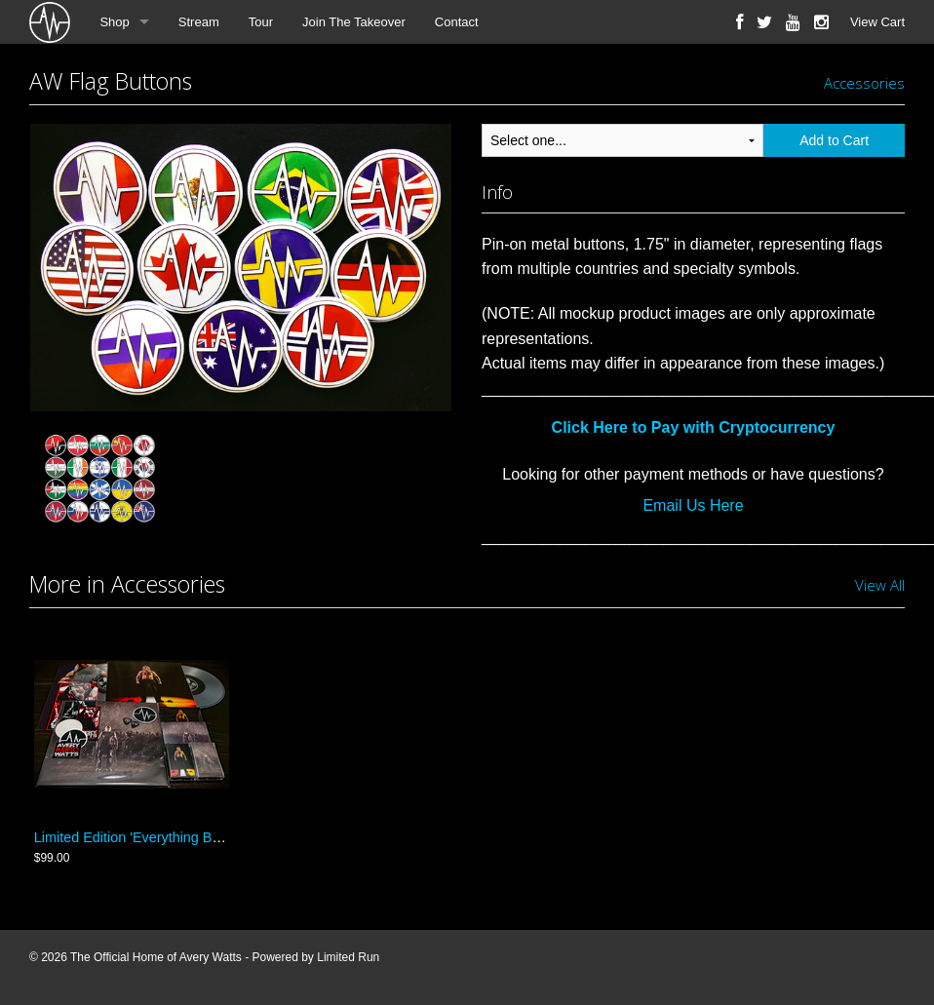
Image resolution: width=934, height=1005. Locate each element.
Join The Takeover (354, 22)
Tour (261, 22)
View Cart (877, 22)
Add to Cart (834, 140)
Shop (114, 22)
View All (880, 585)
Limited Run (348, 957)
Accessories (864, 83)
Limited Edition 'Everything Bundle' (142, 837)
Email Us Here (692, 505)
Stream (198, 22)
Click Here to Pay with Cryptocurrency (694, 427)
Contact (457, 22)
